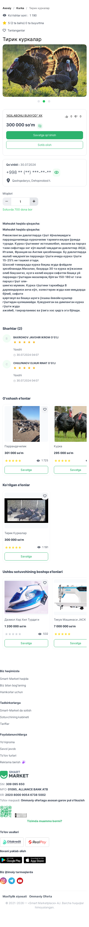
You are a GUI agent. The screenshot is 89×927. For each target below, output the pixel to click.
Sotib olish (45, 145)
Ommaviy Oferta (40, 896)
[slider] (25, 342)
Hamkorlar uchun (11, 692)
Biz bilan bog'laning (13, 685)
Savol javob (8, 749)
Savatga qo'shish (44, 135)
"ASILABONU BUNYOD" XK (24, 115)
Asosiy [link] (7, 8)
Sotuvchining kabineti (14, 717)
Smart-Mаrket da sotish (15, 710)
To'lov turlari (8, 755)
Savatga (26, 470)
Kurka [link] (20, 8)
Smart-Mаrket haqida (14, 678)
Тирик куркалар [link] (39, 8)
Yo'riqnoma (7, 742)
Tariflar (4, 724)
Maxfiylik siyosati (15, 896)
